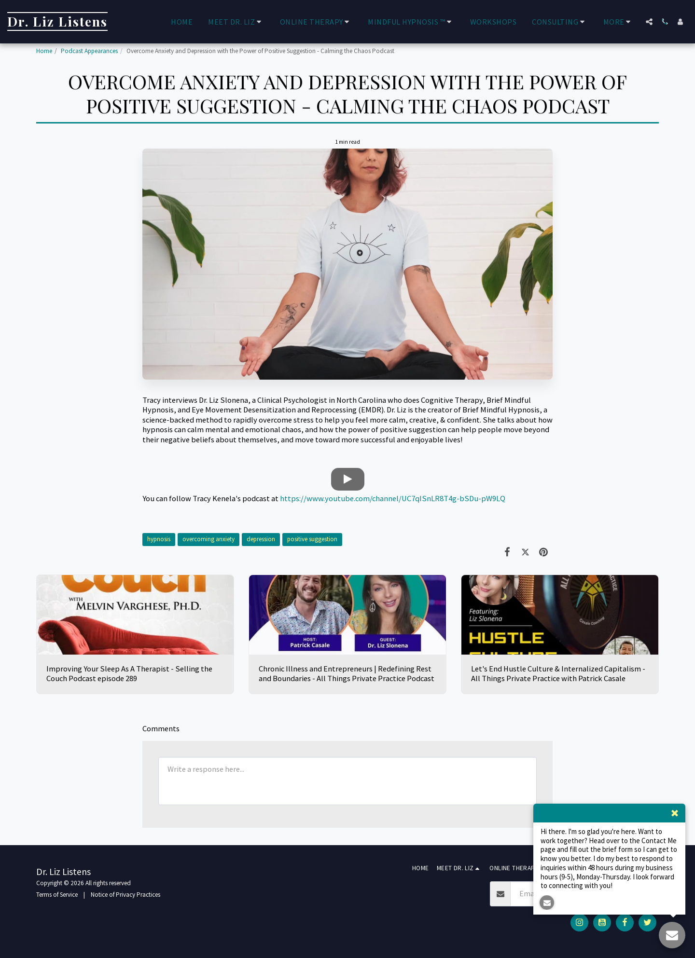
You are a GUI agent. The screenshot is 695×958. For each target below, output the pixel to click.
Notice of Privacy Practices (125, 894)
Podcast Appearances (89, 51)
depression (261, 539)
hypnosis (158, 539)
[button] (236, 21)
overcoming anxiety (208, 539)
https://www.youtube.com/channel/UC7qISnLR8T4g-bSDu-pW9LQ (392, 498)
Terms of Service (57, 894)
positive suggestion (312, 539)
